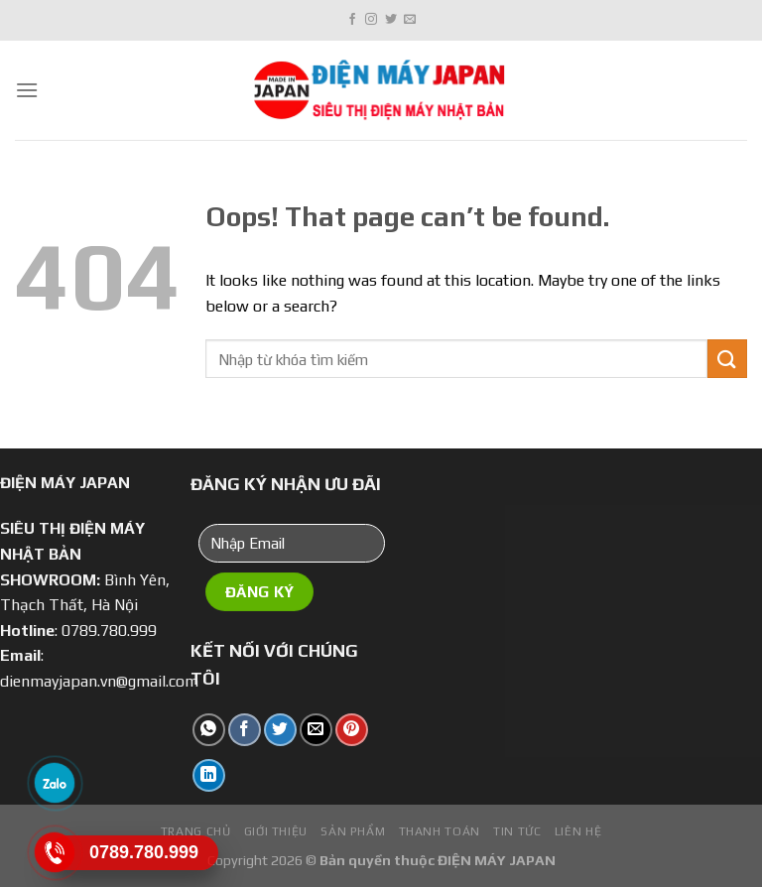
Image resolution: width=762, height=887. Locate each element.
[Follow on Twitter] (391, 20)
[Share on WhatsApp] (208, 729)
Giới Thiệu (276, 831)
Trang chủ (196, 831)
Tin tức (517, 831)
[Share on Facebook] (244, 729)
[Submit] (727, 358)
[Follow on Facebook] (352, 20)
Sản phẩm (352, 831)
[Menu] (27, 89)
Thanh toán (439, 831)
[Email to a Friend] (316, 729)
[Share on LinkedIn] (208, 775)
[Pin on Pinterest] (351, 729)
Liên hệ (578, 831)
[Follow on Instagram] (371, 20)
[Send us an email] (410, 20)
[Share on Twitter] (280, 729)
